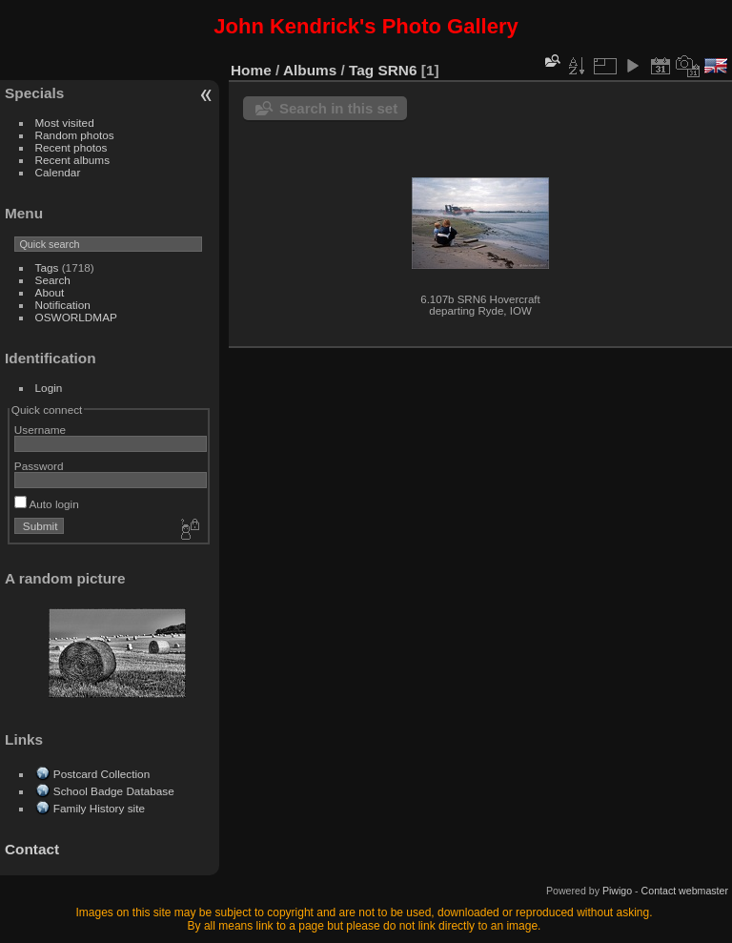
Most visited (64, 122)
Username (40, 429)
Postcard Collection (101, 774)
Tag (361, 70)
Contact (32, 849)
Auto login (46, 504)
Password (39, 466)
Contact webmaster (684, 890)
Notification (63, 304)
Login (49, 387)
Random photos (74, 135)
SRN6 (397, 70)
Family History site (99, 808)
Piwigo (617, 890)
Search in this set (338, 108)
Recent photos (71, 147)
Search (53, 280)
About (50, 292)
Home (251, 70)
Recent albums (72, 160)
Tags (47, 267)
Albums (309, 70)
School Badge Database (113, 791)
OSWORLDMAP (76, 317)
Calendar (58, 172)
